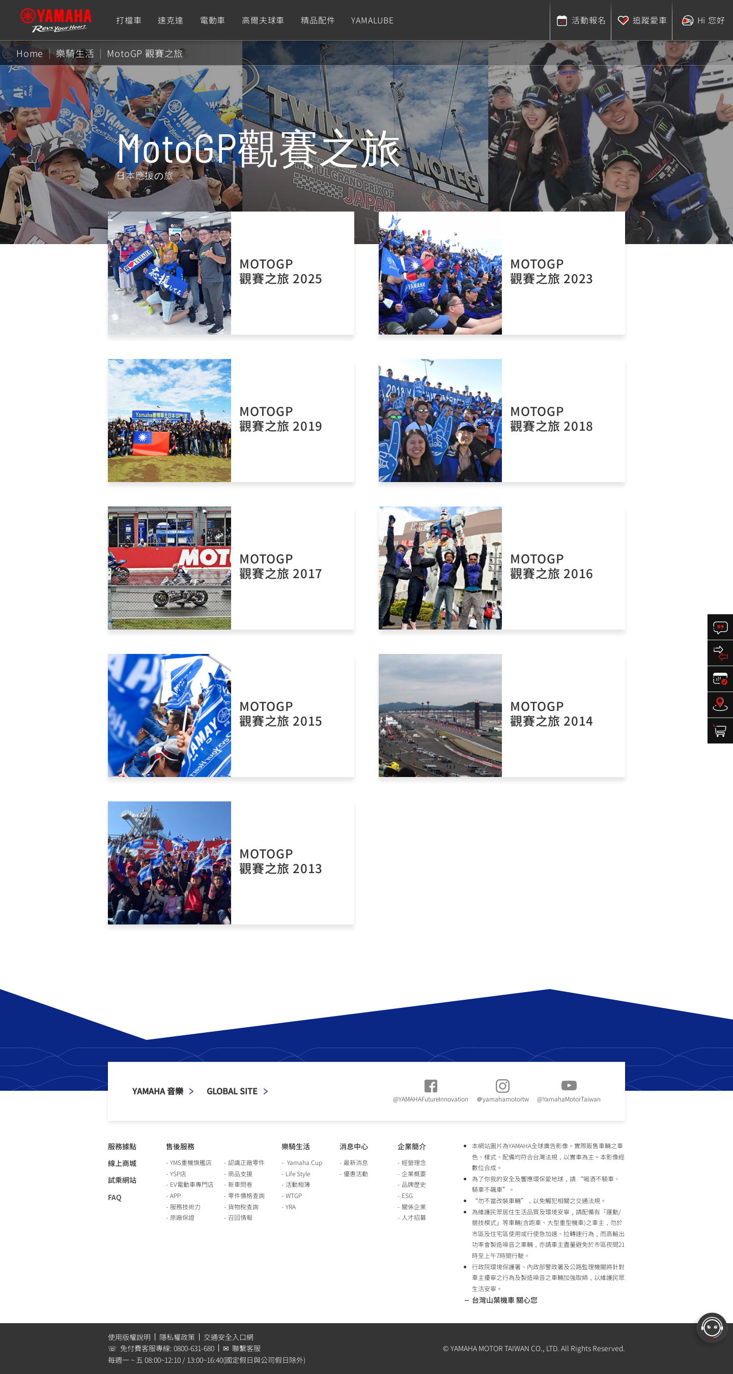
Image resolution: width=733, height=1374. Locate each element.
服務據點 (122, 1146)
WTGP (294, 1195)
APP (175, 1195)
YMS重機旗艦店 (191, 1162)
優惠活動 (356, 1173)
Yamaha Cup (304, 1162)
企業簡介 (412, 1146)
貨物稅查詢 (243, 1206)
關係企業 (414, 1206)
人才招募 (414, 1217)
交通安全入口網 (228, 1336)
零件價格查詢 (246, 1195)
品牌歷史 (414, 1184)
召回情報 (240, 1217)
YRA (291, 1206)
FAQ (115, 1197)
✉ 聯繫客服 (242, 1348)
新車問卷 (240, 1184)
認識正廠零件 (246, 1162)
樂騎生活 (295, 1146)
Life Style (298, 1173)
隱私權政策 (177, 1336)
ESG (407, 1195)
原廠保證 (182, 1217)
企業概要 (414, 1173)
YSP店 (178, 1173)
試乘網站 (122, 1180)
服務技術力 (185, 1206)
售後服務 (180, 1146)
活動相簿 (298, 1184)
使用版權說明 (129, 1336)
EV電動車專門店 (192, 1184)
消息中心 (354, 1146)
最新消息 (356, 1162)
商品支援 (240, 1173)
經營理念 (414, 1162)
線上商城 (122, 1163)
